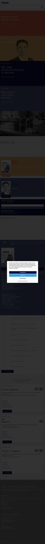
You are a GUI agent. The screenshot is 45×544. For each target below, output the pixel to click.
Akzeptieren (23, 272)
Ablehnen (22, 275)
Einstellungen (22, 278)
